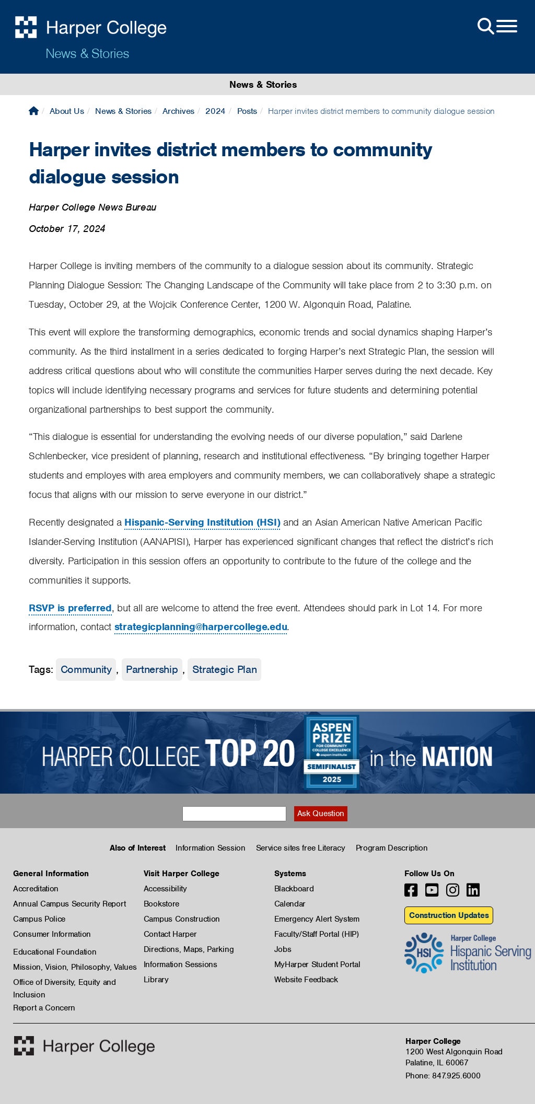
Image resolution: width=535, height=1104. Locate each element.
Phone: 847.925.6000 (442, 1076)
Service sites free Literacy (300, 848)
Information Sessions (180, 964)
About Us (67, 111)
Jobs (283, 949)
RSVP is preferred (70, 607)
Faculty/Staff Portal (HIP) (316, 934)
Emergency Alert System (316, 919)
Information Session (210, 848)
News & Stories (87, 53)
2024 (215, 111)
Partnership (152, 669)
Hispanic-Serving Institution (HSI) (202, 522)
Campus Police (39, 919)
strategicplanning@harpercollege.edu (200, 626)
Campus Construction (182, 919)
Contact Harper (170, 934)
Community (86, 669)
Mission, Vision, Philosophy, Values (75, 967)
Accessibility (165, 889)
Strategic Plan (224, 669)
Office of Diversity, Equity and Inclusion (64, 983)
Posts (247, 111)
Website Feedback (306, 979)
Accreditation (36, 889)
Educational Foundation (54, 952)
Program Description (392, 848)
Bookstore (161, 904)
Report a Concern (44, 1008)
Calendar (290, 904)
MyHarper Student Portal (317, 964)
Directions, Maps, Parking (189, 949)
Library (156, 979)
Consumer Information (52, 934)
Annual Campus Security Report (69, 904)
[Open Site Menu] (496, 26)
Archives (178, 111)
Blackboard (294, 889)
